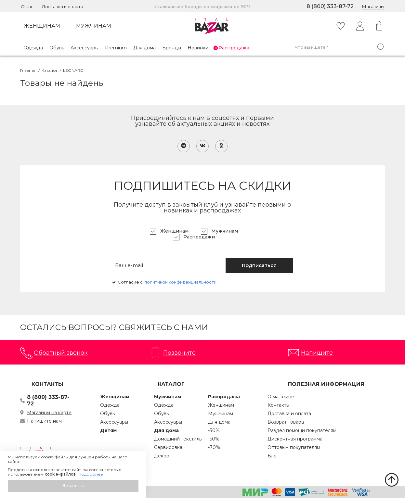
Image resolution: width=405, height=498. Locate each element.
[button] (73, 486)
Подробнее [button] (90, 474)
